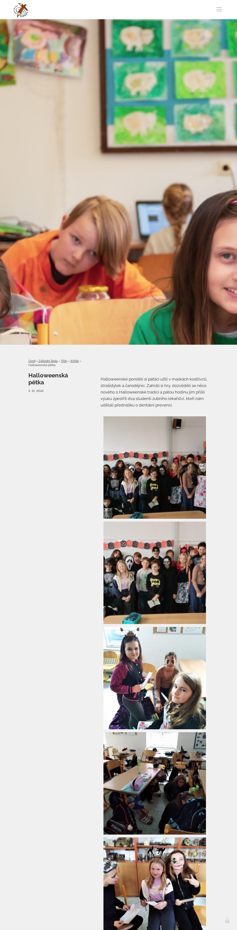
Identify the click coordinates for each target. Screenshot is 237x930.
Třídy (64, 361)
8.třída (74, 361)
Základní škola (48, 361)
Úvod (31, 361)
